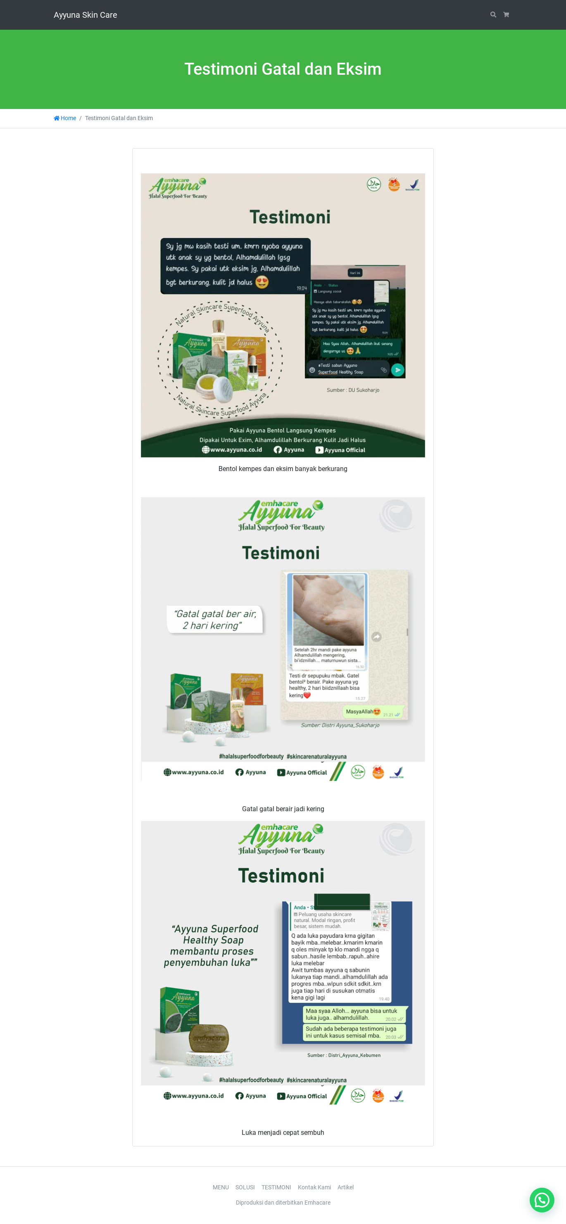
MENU (221, 1187)
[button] (542, 1200)
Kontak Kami (314, 1187)
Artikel (346, 1187)
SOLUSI (245, 1187)
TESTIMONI (276, 1187)
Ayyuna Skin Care (85, 15)
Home (65, 118)
